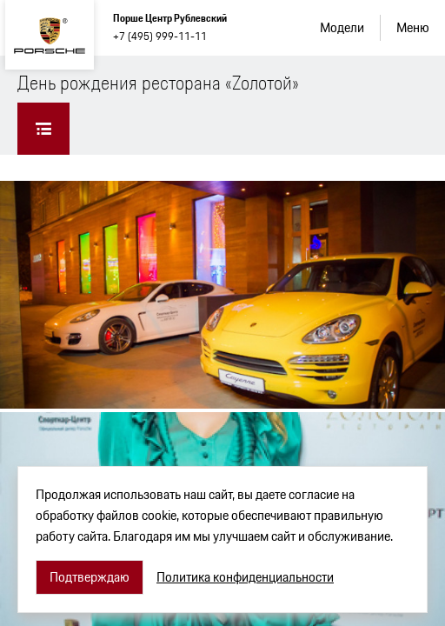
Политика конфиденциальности (245, 577)
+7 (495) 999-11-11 (160, 36)
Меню (412, 27)
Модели (342, 27)
